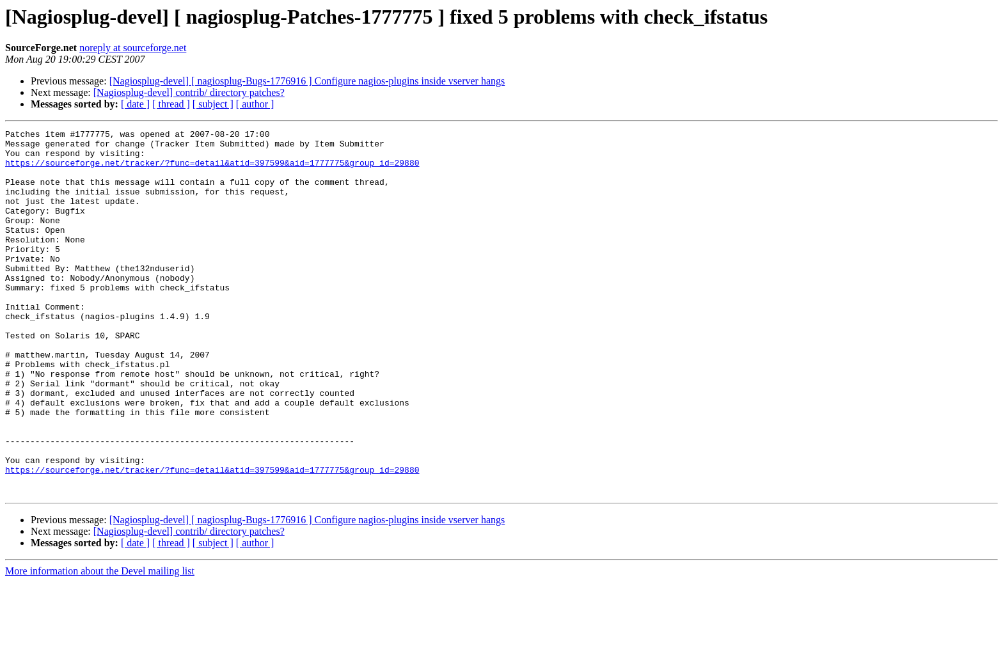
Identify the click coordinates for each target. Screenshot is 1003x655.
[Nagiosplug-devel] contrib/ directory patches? (189, 92)
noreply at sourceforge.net (132, 47)
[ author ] (255, 104)
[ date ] (135, 104)
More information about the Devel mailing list (99, 643)
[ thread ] (171, 104)
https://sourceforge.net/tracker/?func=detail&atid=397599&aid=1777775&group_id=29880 (212, 170)
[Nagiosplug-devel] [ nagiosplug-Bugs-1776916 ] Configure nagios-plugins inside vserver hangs (307, 80)
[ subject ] (213, 104)
